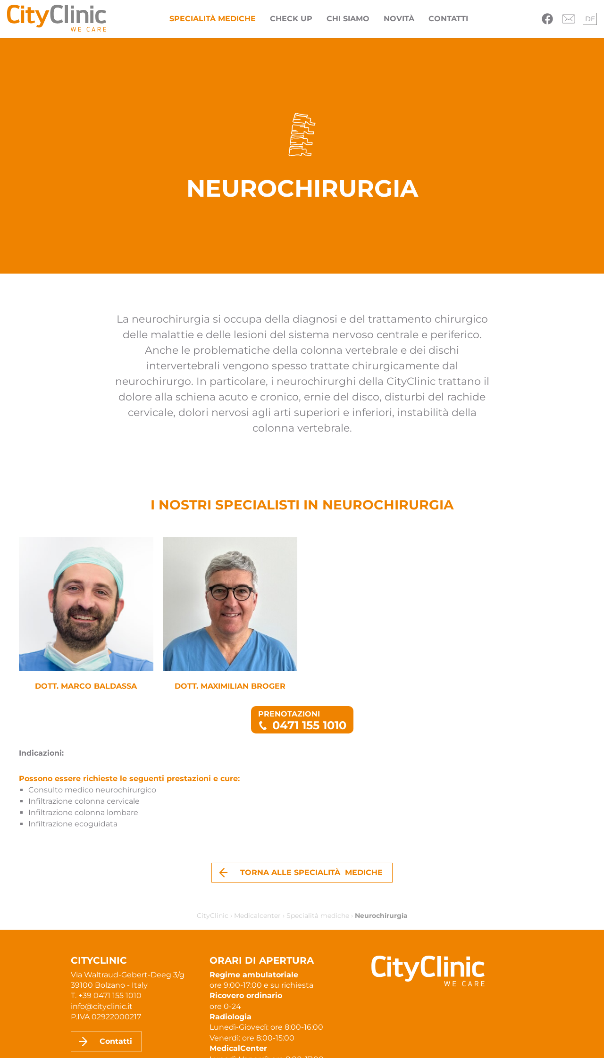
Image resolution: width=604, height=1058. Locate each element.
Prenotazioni (302, 720)
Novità (399, 18)
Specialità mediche (212, 18)
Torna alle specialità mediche (311, 872)
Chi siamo (348, 18)
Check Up (291, 18)
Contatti (448, 18)
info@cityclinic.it (102, 1006)
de (590, 19)
